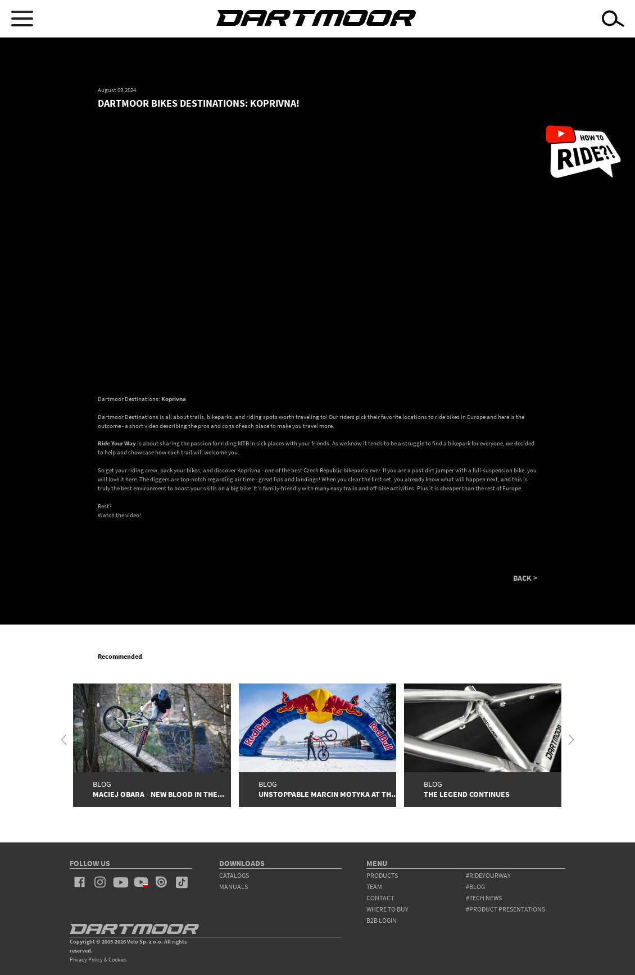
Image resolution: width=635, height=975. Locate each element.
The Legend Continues (467, 794)
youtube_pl (141, 882)
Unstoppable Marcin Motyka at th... (328, 794)
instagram (100, 882)
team (374, 886)
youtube (120, 882)
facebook (80, 882)
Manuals (233, 886)
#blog (475, 886)
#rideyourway (488, 875)
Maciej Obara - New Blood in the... (158, 794)
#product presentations (505, 909)
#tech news (484, 898)
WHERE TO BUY (387, 909)
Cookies (117, 959)
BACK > (525, 578)
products (382, 875)
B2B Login (381, 920)
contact (380, 898)
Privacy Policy (86, 959)
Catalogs (234, 875)
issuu (161, 882)
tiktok (181, 882)
